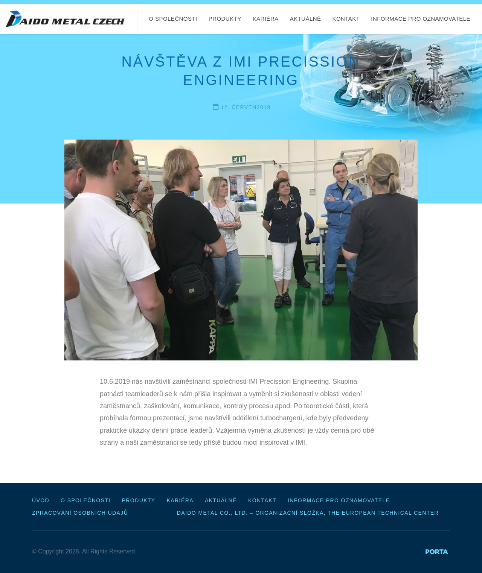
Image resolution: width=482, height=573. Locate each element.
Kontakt (346, 18)
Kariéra (266, 18)
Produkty (225, 18)
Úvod (40, 500)
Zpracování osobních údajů (80, 513)
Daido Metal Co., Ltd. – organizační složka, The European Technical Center (308, 513)
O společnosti (173, 18)
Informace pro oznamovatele (420, 18)
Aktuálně (305, 18)
